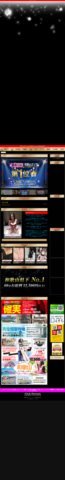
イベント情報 (23, 389)
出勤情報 (34, 389)
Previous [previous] (2, 174)
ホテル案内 (57, 389)
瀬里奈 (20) (41, 260)
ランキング (47, 389)
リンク (29, 390)
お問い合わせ (34, 390)
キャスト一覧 (10, 389)
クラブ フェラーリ (31, 397)
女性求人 (62, 389)
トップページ (4, 389)
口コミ (42, 389)
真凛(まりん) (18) (7, 260)
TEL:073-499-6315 (38, 146)
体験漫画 (52, 389)
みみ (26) (30, 260)
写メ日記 (38, 389)
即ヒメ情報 (29, 389)
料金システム (17, 389)
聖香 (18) (12, 235)
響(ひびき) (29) (18, 260)
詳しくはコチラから (24, 240)
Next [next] (46, 174)
